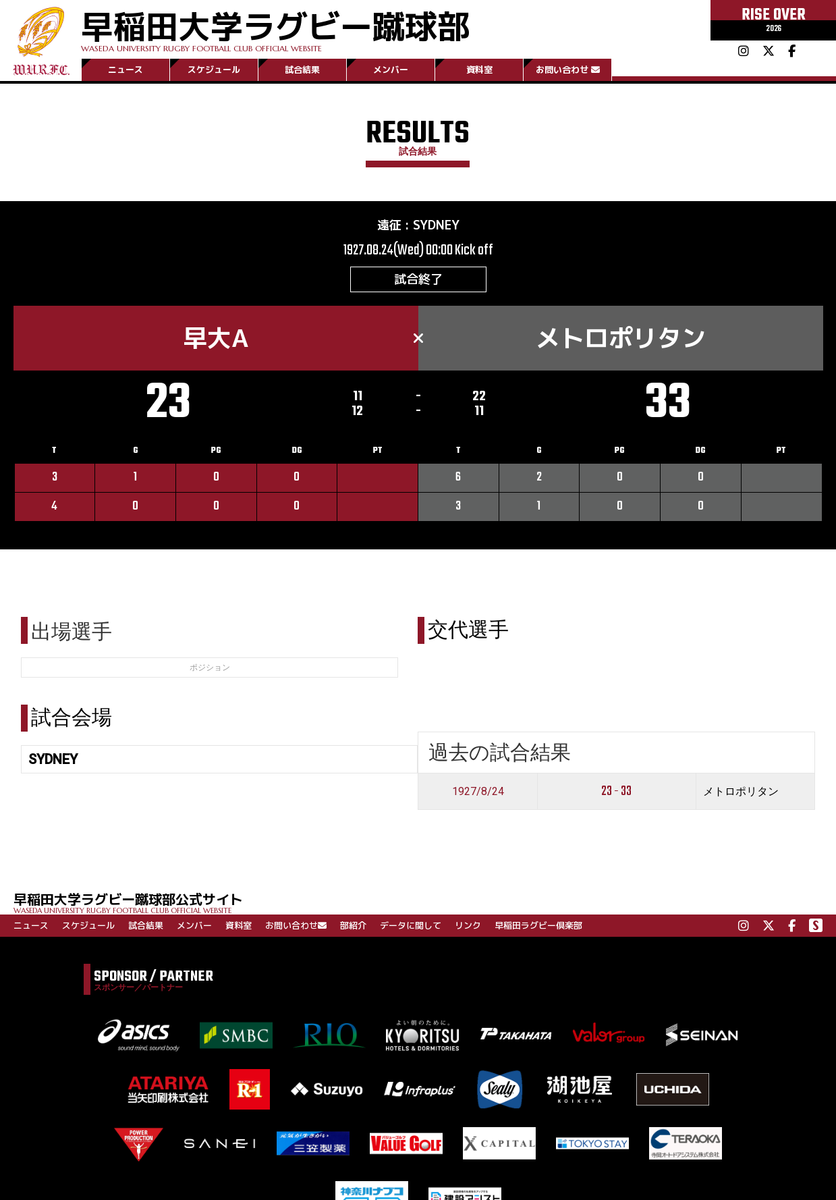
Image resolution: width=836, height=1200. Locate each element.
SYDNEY (436, 225)
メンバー (390, 69)
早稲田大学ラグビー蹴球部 (275, 28)
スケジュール (214, 69)
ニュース (125, 69)
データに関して (410, 925)
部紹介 (353, 925)
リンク (468, 925)
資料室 (479, 69)
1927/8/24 (478, 791)
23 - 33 (616, 791)
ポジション (210, 667)
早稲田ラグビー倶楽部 (538, 925)
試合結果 (302, 69)
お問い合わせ (568, 69)
